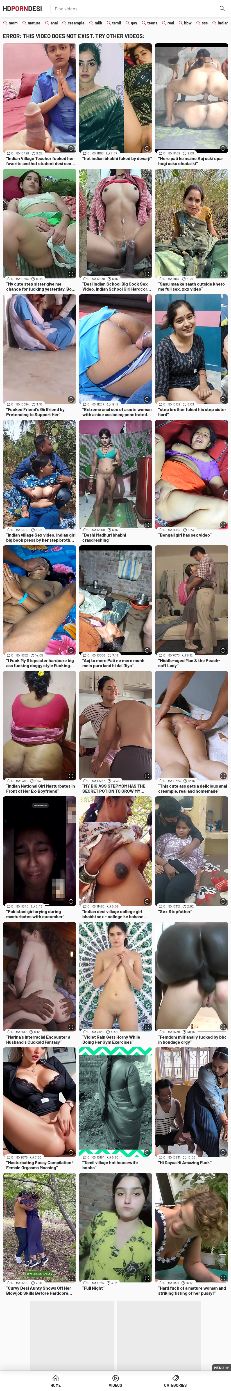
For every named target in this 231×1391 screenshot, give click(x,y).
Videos (115, 1385)
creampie (76, 22)
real (170, 22)
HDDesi (22, 8)
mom (13, 22)
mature (34, 22)
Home (56, 1385)
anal (54, 22)
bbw (188, 22)
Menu (219, 1367)
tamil (116, 22)
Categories (175, 1385)
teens (152, 22)
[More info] (71, 148)
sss (205, 22)
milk (98, 22)
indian (223, 22)
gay (134, 22)
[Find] (222, 8)
